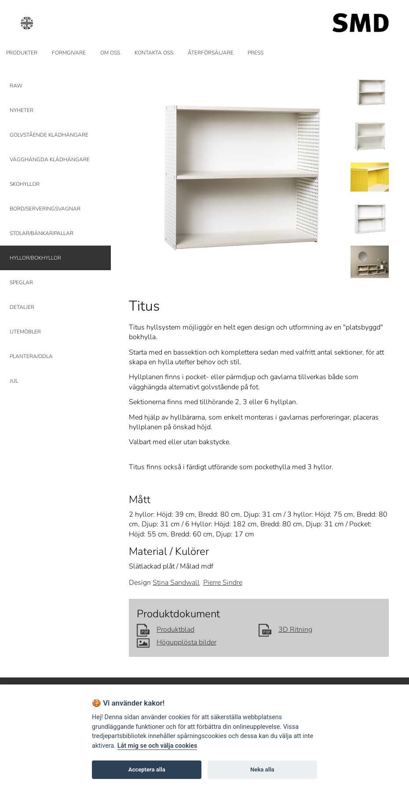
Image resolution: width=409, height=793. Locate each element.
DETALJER (22, 307)
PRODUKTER (21, 52)
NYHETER (21, 110)
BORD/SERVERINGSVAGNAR (45, 208)
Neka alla (262, 769)
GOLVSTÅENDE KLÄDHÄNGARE (49, 134)
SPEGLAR (21, 282)
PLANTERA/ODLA (31, 356)
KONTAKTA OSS (154, 52)
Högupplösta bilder (176, 642)
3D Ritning (285, 629)
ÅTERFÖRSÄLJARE (211, 52)
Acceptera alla (146, 769)
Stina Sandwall (176, 582)
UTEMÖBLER (25, 331)
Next (329, 172)
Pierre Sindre (222, 582)
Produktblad (165, 629)
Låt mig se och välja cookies (157, 746)
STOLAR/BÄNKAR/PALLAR (41, 233)
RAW (16, 85)
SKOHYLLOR (25, 184)
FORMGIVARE (69, 52)
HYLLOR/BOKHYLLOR (35, 257)
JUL (14, 380)
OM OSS (110, 52)
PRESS (255, 52)
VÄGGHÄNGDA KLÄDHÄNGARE (50, 159)
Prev (141, 172)
